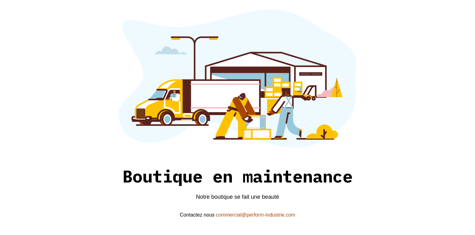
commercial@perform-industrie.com (255, 215)
